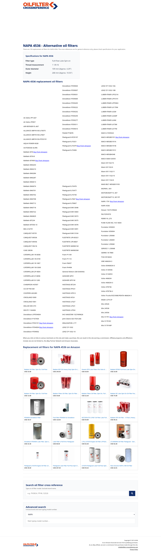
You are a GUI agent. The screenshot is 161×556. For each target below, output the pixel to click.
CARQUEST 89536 (30, 237)
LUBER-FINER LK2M (108, 111)
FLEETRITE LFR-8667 (70, 242)
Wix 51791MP (106, 325)
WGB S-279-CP (106, 300)
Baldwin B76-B (29, 156)
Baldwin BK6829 (30, 216)
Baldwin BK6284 (30, 173)
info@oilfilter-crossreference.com (128, 547)
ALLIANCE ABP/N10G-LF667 (34, 135)
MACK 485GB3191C (108, 150)
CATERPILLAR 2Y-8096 (32, 276)
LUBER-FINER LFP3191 (109, 99)
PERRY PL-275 (106, 218)
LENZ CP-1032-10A (108, 86)
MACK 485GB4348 (108, 154)
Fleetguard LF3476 (69, 186)
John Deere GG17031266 (71, 319)
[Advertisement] (80, 26)
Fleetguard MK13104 (70, 233)
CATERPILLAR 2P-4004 (32, 272)
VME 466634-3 (106, 261)
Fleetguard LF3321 (69, 141)
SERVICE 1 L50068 (108, 248)
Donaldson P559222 (70, 107)
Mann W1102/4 (107, 167)
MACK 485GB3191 (108, 137)
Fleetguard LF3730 (69, 195)
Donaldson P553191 (31, 323)
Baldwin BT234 (29, 220)
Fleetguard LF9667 (69, 203)
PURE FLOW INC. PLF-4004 (111, 223)
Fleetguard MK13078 (70, 225)
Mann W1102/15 (107, 163)
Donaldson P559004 (70, 86)
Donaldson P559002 (31, 331)
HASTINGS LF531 (68, 306)
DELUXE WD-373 (30, 306)
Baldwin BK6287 (30, 178)
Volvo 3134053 (106, 274)
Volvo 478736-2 (107, 291)
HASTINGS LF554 (68, 310)
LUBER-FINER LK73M (109, 124)
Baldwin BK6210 (30, 169)
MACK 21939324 (107, 133)
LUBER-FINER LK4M (108, 120)
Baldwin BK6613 (30, 182)
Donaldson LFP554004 (32, 314)
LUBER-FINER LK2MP (109, 116)
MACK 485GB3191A (108, 141)
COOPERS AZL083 (30, 293)
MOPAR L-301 (106, 188)
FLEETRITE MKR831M (70, 246)
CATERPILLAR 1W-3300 (32, 267)
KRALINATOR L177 (69, 323)
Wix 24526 (105, 304)
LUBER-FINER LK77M (109, 129)
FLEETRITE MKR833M (70, 250)
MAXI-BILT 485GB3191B (110, 184)
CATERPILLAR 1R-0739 (32, 259)
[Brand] (80, 514)
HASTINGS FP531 (68, 289)
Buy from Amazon (40, 152)
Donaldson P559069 (70, 99)
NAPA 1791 (105, 201)
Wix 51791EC (106, 321)
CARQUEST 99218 (30, 246)
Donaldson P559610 (70, 129)
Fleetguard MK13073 (70, 216)
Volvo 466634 (106, 278)
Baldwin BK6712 (30, 203)
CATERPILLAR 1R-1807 (32, 263)
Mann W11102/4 (107, 180)
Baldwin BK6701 (30, 190)
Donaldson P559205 (70, 103)
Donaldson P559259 (70, 116)
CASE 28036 (28, 250)
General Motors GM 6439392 (73, 272)
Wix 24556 (105, 312)
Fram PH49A (67, 267)
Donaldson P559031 (70, 94)
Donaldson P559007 (70, 90)
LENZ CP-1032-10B (108, 90)
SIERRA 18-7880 (107, 253)
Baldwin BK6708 (30, 199)
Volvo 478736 (106, 287)
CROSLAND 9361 (30, 302)
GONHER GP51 (68, 276)
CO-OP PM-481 (29, 289)
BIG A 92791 (28, 229)
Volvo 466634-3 (107, 282)
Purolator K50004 (108, 231)
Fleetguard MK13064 (70, 212)
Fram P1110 (66, 259)
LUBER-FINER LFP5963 (109, 103)
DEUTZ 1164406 (30, 310)
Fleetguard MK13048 (70, 207)
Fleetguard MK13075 (70, 220)
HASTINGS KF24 (68, 297)
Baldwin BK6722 (30, 212)
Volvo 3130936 (106, 270)
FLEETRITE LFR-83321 (70, 237)
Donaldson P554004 (31, 327)
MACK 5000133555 (108, 159)
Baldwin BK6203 (30, 165)
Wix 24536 (105, 308)
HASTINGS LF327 (68, 302)
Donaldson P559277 (70, 120)
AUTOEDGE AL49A (30, 148)
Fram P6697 (66, 263)
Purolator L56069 (107, 240)
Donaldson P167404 (31, 319)
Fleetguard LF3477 (69, 190)
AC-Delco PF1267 (30, 118)
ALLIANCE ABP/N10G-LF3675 (35, 130)
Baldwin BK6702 (30, 195)
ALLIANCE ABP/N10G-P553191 (35, 139)
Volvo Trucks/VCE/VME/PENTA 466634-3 (116, 295)
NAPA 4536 (105, 205)
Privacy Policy (134, 549)
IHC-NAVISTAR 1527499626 (72, 314)
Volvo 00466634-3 (108, 265)
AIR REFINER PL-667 (31, 126)
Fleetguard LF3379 (69, 146)
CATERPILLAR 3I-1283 (32, 280)
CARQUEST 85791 (30, 233)
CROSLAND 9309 (30, 297)
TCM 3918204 (106, 257)
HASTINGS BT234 (69, 284)
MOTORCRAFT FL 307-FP (110, 197)
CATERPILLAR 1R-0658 (32, 254)
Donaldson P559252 (70, 111)
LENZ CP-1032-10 (68, 331)
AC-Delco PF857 (30, 122)
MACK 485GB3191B (108, 146)
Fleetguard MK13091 (70, 229)
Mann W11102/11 (108, 171)
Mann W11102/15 (108, 176)
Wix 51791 (105, 317)
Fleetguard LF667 (69, 199)
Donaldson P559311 (70, 124)
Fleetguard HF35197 (70, 137)
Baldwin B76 (28, 152)
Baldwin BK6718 (30, 207)
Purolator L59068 (107, 244)
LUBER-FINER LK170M (109, 107)
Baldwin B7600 (29, 160)
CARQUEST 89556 (30, 242)
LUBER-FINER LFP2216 (109, 94)
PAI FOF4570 (106, 214)
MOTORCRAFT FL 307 (109, 193)
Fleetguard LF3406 (69, 150)
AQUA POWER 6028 (31, 143)
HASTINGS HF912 (69, 293)
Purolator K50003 (108, 227)
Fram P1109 (66, 254)
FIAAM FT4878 (67, 133)
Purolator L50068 (107, 235)
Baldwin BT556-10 (30, 225)
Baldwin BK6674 (30, 186)
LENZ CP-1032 (67, 327)
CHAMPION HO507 (31, 284)
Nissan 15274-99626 (109, 210)
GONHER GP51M (68, 280)
